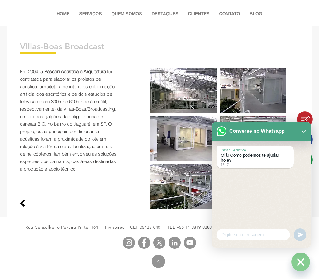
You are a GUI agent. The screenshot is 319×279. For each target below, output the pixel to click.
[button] (183, 90)
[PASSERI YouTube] (190, 243)
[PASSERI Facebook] (144, 243)
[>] (158, 261)
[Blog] (291, 119)
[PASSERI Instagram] (129, 243)
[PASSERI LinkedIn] (175, 243)
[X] (159, 243)
